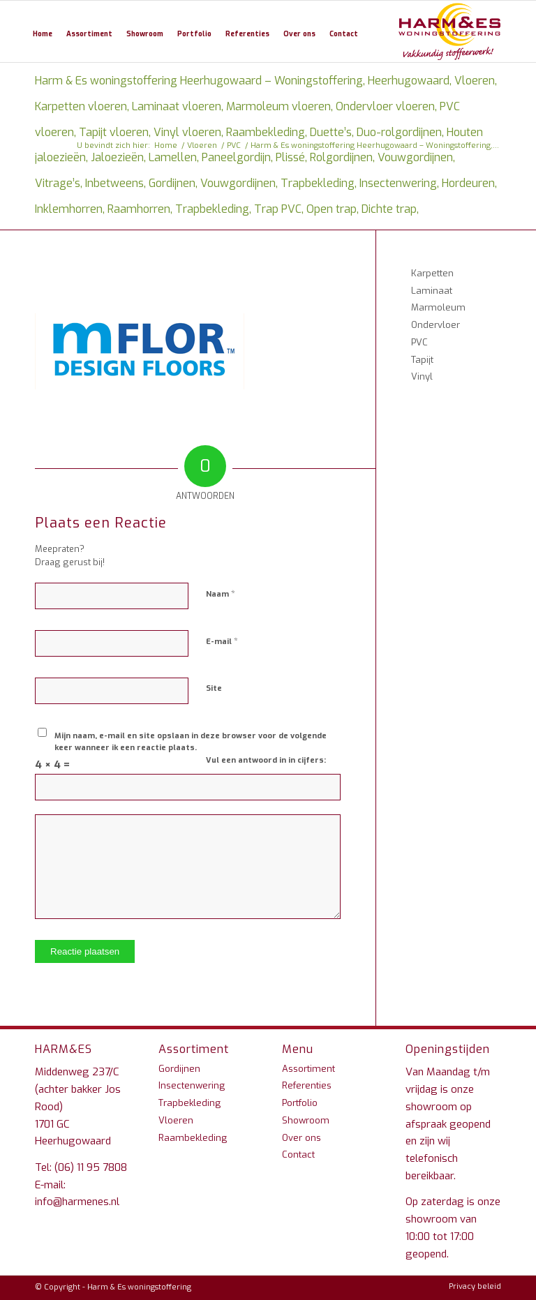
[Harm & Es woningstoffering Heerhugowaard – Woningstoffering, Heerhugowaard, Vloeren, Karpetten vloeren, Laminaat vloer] (449, 31)
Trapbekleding (189, 1103)
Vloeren (175, 1120)
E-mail (222, 641)
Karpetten (432, 273)
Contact (298, 1154)
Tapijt (422, 360)
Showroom (305, 1120)
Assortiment (308, 1069)
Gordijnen (179, 1069)
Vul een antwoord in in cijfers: (266, 760)
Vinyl (422, 376)
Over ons (301, 1138)
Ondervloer (435, 325)
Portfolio (300, 1103)
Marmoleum (438, 307)
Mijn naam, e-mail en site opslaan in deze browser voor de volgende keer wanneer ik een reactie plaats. (190, 742)
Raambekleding (192, 1138)
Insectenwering (191, 1085)
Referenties (307, 1085)
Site (214, 688)
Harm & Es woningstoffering (139, 1287)
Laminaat (431, 291)
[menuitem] (42, 31)
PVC (419, 342)
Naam (220, 593)
